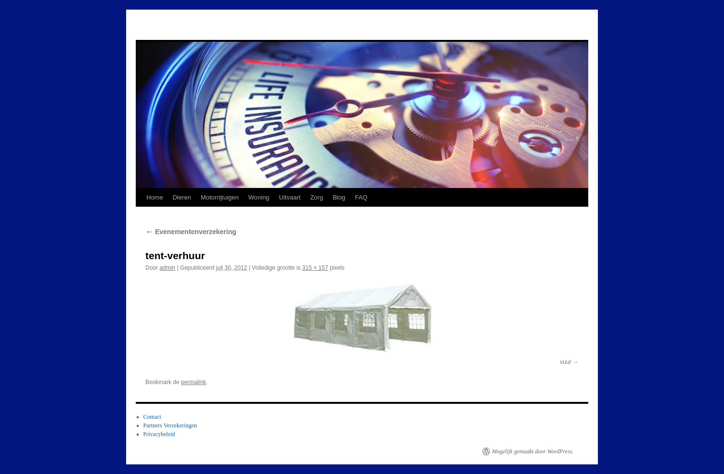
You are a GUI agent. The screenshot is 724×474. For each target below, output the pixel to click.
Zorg (316, 197)
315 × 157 (315, 267)
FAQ (361, 197)
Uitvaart (290, 197)
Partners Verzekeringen (170, 425)
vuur (565, 362)
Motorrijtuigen (220, 197)
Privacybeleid (159, 434)
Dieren (182, 197)
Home (154, 197)
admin (167, 267)
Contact (152, 416)
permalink (193, 382)
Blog (339, 197)
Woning (259, 197)
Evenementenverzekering (190, 232)
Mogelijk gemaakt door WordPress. (532, 451)
